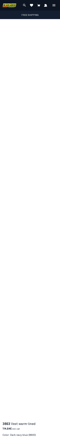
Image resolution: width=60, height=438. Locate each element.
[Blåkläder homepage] (9, 5)
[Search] (24, 5)
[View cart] (38, 5)
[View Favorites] (31, 5)
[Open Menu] (53, 5)
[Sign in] (45, 5)
